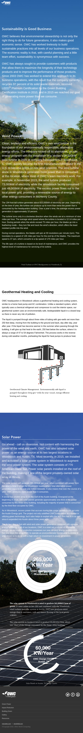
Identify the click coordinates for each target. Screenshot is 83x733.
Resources (5, 718)
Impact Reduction (8, 708)
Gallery (4, 715)
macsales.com (6, 723)
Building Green (7, 711)
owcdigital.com (18, 723)
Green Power (6, 704)
